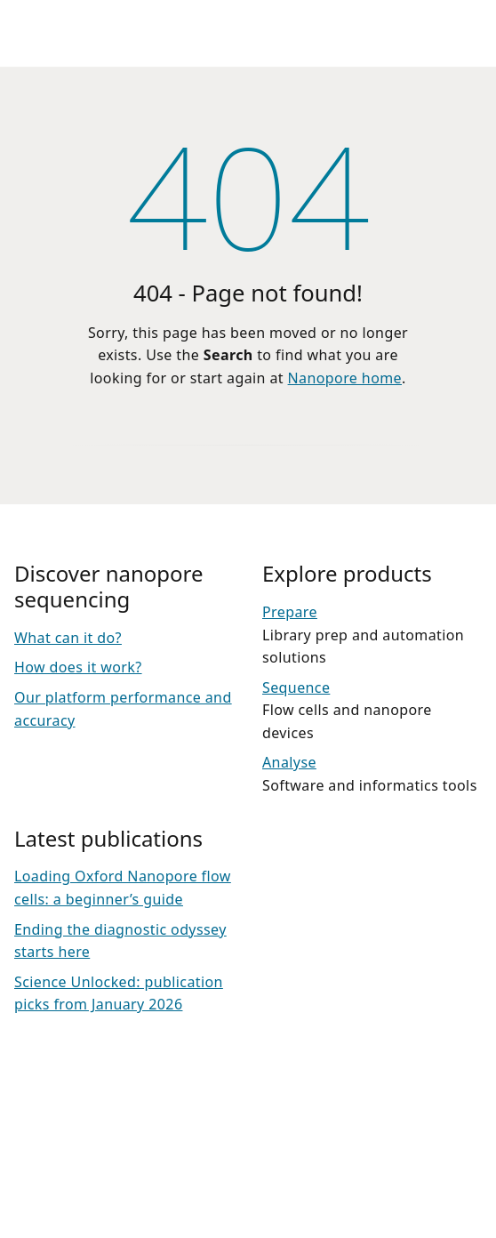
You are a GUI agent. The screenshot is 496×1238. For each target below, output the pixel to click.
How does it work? (78, 667)
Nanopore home (345, 378)
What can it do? (68, 637)
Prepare (289, 612)
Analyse (289, 762)
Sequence (296, 687)
